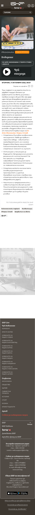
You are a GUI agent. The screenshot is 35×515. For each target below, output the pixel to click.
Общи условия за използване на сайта (17, 500)
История (5, 396)
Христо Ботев (7, 332)
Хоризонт (6, 328)
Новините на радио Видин (7, 357)
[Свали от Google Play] (23, 493)
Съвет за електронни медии (15, 415)
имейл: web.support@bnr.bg (17, 450)
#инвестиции (27, 209)
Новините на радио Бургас (7, 347)
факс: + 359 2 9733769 (17, 465)
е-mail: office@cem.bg (17, 467)
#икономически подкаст (10, 209)
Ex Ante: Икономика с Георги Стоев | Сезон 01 (16, 63)
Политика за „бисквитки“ (17, 509)
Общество (6, 384)
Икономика (7, 52)
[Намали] (32, 86)
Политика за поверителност (17, 505)
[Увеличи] (29, 86)
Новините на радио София (7, 336)
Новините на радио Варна (7, 352)
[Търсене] (30, 12)
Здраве (4, 388)
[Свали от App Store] (12, 493)
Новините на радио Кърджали (9, 362)
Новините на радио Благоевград (9, 341)
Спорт (4, 400)
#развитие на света (22, 212)
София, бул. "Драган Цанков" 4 (17, 446)
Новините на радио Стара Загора (9, 368)
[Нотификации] (29, 5)
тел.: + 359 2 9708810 (17, 463)
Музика (5, 403)
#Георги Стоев (6, 212)
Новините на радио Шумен (7, 373)
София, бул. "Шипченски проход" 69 (17, 459)
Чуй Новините (8, 326)
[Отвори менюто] (2, 5)
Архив (4, 411)
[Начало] (17, 3)
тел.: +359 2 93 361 (17, 448)
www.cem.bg (17, 470)
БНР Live (5, 323)
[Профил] (32, 5)
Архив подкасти (8, 407)
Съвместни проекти (6, 392)
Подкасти (6, 378)
